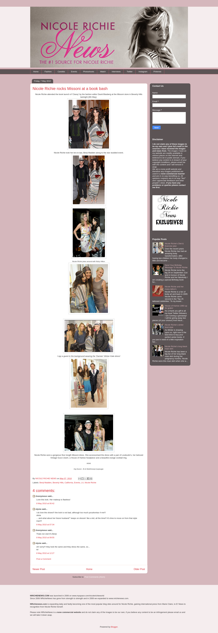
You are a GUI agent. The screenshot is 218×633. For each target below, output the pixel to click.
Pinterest (157, 71)
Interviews (116, 71)
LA (82, 482)
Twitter (130, 71)
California (69, 482)
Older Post (139, 569)
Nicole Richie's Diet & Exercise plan (174, 244)
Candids (61, 71)
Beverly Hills (58, 482)
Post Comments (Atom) (95, 577)
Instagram (143, 71)
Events (74, 71)
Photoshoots (88, 71)
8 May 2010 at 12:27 (45, 553)
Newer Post (39, 569)
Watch (103, 71)
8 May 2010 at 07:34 (45, 524)
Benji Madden (45, 482)
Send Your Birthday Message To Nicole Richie (176, 266)
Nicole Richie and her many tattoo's (174, 287)
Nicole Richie (90, 482)
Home (36, 71)
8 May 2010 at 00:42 (45, 503)
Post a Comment (43, 559)
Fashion (48, 71)
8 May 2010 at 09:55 (45, 537)
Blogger (114, 627)
